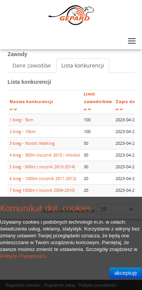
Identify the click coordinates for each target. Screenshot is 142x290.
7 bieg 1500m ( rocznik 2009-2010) (42, 190)
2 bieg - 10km (22, 131)
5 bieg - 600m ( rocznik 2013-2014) (42, 166)
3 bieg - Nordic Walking (32, 143)
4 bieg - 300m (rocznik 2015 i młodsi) (44, 155)
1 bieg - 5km (21, 119)
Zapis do (125, 101)
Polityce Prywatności (22, 256)
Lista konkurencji (82, 65)
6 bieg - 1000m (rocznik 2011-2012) (42, 178)
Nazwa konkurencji (31, 101)
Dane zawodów (31, 65)
